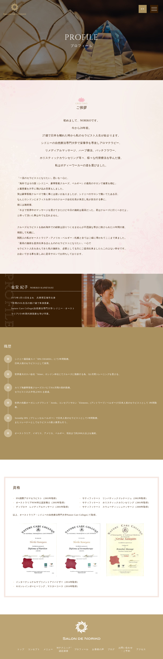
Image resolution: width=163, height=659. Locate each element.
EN (142, 9)
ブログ (111, 649)
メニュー (48, 649)
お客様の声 (98, 649)
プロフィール (81, 649)
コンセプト (34, 649)
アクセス (141, 649)
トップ (20, 649)
